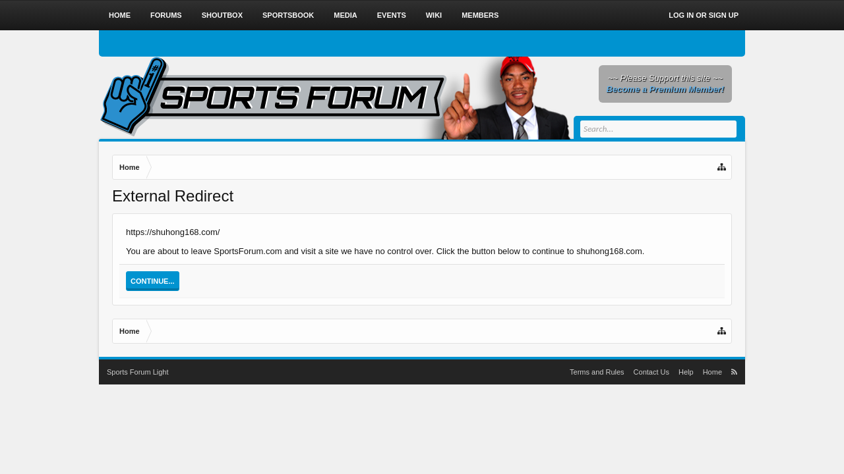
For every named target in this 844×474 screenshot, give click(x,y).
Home (120, 15)
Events (391, 15)
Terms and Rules (597, 372)
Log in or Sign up (703, 15)
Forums (166, 15)
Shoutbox (222, 15)
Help (686, 372)
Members (480, 15)
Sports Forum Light (138, 372)
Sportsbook (288, 15)
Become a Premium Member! (665, 89)
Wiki (434, 15)
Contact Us (651, 372)
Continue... (153, 281)
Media (345, 15)
